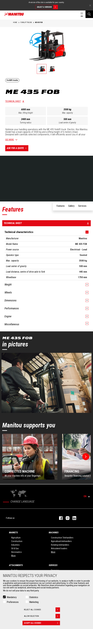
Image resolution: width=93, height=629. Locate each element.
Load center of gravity (67, 123)
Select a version (47, 7)
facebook (59, 518)
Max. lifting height (25, 113)
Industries (15, 545)
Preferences (13, 602)
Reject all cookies (42, 609)
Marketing (34, 602)
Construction (16, 541)
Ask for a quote (17, 148)
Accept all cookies (42, 623)
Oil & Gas (15, 548)
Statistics (33, 597)
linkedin (72, 518)
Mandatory (12, 597)
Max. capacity (67, 113)
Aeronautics (16, 552)
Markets (13, 532)
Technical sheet (13, 101)
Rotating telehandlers (60, 545)
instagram (66, 518)
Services (53, 565)
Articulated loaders (59, 548)
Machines (53, 532)
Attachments (16, 565)
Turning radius (25, 123)
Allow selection (42, 616)
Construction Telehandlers (62, 537)
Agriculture (16, 537)
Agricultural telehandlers (61, 541)
